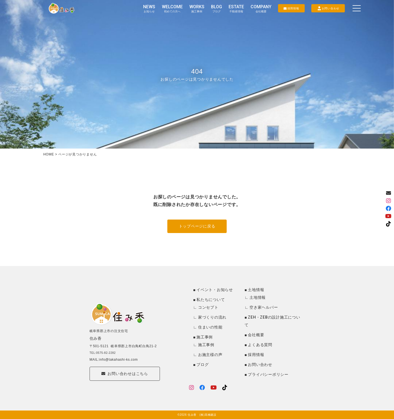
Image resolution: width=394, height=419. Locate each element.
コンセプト (208, 307)
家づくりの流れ (212, 317)
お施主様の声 (210, 354)
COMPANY (261, 8)
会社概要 (256, 335)
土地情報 (256, 289)
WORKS (196, 8)
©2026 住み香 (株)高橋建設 (197, 414)
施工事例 (204, 337)
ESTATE (236, 8)
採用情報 (256, 354)
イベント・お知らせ (214, 289)
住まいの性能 (210, 327)
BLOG (216, 8)
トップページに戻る (197, 226)
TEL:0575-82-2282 (103, 360)
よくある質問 (260, 345)
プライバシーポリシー (268, 374)
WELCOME (172, 8)
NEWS (149, 8)
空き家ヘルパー (263, 307)
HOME (48, 154)
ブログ (202, 364)
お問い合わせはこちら (124, 383)
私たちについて (210, 299)
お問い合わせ (260, 364)
